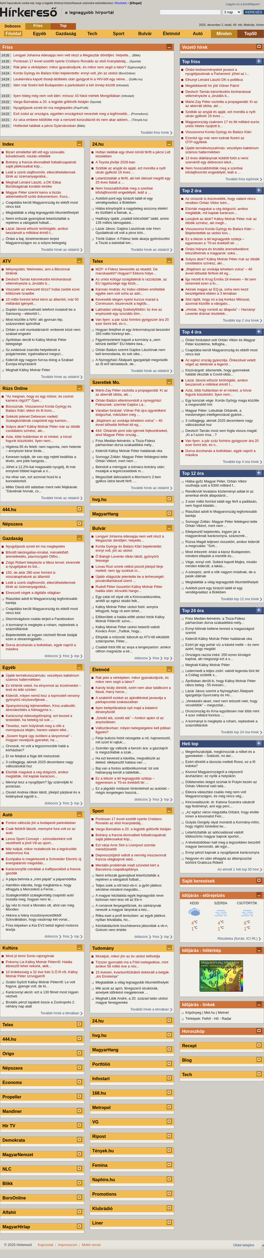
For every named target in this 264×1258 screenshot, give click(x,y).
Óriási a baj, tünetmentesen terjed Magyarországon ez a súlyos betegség (36, 241)
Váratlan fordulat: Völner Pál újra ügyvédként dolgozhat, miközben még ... (131, 412)
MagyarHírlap (16, 1227)
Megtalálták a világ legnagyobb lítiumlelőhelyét (221, 582)
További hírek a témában (60, 1013)
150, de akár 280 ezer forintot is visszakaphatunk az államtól (31, 574)
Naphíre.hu (103, 1179)
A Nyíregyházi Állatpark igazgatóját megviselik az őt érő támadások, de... (132, 362)
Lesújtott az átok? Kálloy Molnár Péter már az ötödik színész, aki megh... (221, 221)
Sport (118, 33)
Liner (97, 1223)
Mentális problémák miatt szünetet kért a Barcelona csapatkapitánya (127, 867)
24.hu (98, 144)
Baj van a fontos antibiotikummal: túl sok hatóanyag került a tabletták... (127, 770)
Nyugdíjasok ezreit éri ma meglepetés (43, 108)
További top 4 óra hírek (241, 462)
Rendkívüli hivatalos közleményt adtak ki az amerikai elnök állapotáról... (219, 493)
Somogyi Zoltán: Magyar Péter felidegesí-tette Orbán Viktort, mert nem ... (221, 524)
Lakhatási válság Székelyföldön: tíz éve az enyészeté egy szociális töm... (129, 311)
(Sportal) (135, 61)
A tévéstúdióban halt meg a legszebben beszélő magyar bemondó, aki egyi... (222, 844)
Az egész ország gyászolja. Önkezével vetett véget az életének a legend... (220, 362)
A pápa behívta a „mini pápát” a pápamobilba (41, 879)
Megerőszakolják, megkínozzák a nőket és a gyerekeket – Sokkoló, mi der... (220, 754)
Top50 (250, 33)
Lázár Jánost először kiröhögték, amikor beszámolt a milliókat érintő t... (216, 382)
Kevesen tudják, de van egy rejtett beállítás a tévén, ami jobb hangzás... (41, 459)
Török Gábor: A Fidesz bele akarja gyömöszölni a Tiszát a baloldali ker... (133, 241)
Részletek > (122, 3)
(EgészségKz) (136, 67)
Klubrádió (102, 1208)
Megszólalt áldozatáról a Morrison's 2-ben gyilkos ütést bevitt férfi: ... (128, 479)
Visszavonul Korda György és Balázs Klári (218, 132)
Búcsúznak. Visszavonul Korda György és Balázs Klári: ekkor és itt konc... (38, 408)
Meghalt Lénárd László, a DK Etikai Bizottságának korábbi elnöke (33, 184)
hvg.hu (99, 499)
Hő (216, 1018)
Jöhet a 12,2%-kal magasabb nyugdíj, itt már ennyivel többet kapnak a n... (41, 469)
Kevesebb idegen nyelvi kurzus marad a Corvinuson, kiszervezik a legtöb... (127, 301)
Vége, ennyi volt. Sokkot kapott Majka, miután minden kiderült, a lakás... (221, 564)
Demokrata (13, 1140)
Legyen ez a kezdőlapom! (243, 4)
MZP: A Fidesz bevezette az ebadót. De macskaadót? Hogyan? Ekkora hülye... (127, 271)
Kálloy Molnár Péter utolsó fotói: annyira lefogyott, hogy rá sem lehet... (127, 609)
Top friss (191, 61)
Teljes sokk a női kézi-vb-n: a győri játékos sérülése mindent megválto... (129, 887)
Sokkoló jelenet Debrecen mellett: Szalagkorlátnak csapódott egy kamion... (37, 418)
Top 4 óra (191, 332)
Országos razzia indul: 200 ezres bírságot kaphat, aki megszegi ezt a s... (218, 657)
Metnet (223, 1012)
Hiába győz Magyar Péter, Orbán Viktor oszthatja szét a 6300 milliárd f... (216, 483)
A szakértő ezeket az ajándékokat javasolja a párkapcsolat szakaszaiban (131, 700)
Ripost (99, 1136)
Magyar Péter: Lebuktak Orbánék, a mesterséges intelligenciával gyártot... (214, 412)
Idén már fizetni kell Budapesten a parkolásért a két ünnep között (64, 85)
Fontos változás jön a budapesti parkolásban (41, 823)
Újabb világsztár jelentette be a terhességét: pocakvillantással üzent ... (130, 579)
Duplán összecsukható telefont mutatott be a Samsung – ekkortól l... (41, 311)
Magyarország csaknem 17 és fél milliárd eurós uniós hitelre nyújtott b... (222, 124)
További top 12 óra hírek (240, 599)
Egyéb (39, 33)
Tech (92, 33)
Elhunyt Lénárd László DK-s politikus (214, 80)
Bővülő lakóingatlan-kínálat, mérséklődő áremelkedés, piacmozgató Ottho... (37, 554)
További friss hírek (154, 132)
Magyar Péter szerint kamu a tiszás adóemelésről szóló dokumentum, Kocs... (38, 194)
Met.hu (209, 1012)
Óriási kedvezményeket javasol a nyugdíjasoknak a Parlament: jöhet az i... (217, 72)
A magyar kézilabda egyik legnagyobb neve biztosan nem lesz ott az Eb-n (130, 897)
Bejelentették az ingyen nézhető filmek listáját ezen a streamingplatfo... (41, 637)
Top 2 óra (191, 190)
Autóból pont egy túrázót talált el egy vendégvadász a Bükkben (213, 590)
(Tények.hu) (139, 119)
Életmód (171, 33)
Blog (187, 1060)
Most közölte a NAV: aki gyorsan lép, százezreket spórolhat (34, 321)
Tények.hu (103, 1151)
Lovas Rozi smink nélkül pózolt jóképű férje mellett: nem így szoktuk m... (129, 568)
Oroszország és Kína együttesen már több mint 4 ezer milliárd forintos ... (222, 713)
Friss (37, 25)
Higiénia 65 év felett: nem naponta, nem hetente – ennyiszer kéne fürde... (43, 449)
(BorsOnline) (127, 73)
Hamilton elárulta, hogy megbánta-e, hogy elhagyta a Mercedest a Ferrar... (38, 887)
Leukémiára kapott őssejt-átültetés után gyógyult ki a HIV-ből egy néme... (71, 79)
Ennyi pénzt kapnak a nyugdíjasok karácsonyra (222, 852)
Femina (100, 1165)
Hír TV (8, 1125)
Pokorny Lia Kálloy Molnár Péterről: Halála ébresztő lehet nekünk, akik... (39, 964)
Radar (226, 1018)
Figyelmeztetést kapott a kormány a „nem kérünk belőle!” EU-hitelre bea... (128, 342)
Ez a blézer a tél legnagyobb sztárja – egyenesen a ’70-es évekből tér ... (214, 241)
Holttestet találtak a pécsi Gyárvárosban (45, 126)
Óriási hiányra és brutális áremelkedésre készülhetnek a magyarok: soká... (217, 251)
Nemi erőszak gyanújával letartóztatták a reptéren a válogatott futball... (37, 220)
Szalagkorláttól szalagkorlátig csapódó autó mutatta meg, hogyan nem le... (40, 897)
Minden (224, 33)
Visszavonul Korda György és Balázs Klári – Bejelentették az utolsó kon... (219, 231)
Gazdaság (66, 33)
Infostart (101, 1078)
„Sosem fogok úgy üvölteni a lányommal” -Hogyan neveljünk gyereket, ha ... (39, 738)
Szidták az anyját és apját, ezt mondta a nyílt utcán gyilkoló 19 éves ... (220, 114)
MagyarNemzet (17, 1154)
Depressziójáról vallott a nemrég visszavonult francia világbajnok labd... (131, 857)
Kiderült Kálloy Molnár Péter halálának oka (218, 639)
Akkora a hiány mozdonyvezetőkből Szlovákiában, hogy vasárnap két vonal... (38, 917)
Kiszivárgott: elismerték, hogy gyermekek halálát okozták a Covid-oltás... (217, 372)
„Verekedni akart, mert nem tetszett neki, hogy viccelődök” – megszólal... (221, 703)
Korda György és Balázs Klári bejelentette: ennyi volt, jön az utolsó (66, 73)
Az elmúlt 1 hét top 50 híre (238, 869)
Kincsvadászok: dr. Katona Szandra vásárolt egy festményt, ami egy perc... (219, 804)
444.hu (9, 509)
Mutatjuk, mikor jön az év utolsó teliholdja (128, 956)
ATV (6, 261)
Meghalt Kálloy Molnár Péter (207, 665)
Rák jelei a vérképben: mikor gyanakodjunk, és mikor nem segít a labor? (70, 67)
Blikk (7, 1183)
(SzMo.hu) (136, 79)
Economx (12, 1082)
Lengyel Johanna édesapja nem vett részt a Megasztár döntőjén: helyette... (72, 55)
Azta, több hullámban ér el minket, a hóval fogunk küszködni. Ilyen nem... (218, 392)
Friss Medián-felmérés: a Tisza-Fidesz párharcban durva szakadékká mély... (215, 620)
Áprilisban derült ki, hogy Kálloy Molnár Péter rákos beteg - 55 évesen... (220, 683)
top (76, 656)
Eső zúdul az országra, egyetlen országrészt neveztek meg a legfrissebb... (72, 114)
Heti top (190, 743)
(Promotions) (139, 113)
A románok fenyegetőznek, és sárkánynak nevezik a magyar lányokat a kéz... (128, 907)
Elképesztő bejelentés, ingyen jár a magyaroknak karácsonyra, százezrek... (216, 534)
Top (63, 25)
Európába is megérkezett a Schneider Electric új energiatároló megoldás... (43, 861)
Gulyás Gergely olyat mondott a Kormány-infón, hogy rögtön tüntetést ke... (222, 824)
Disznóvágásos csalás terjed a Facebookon (40, 619)
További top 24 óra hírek (240, 732)
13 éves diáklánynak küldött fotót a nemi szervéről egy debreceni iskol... (216, 160)
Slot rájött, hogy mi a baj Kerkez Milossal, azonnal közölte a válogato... (217, 301)
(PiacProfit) (80, 107)
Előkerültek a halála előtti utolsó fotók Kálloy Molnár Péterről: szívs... (130, 619)
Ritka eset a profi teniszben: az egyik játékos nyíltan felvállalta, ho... (130, 918)
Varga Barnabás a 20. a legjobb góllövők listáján (51, 102)
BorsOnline (14, 1198)
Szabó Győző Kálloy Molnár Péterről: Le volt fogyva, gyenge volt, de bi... (40, 984)
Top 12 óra (193, 473)
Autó (197, 33)
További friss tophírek (242, 179)
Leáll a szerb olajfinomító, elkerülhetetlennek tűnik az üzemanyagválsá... (41, 174)
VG (95, 1122)
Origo (8, 1053)
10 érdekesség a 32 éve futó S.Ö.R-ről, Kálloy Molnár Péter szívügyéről (42, 974)
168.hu (99, 1093)
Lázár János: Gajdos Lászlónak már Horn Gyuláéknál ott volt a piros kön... (128, 231)
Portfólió (101, 1064)
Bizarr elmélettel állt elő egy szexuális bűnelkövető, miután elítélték (35, 154)
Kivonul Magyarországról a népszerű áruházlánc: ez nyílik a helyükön (214, 774)
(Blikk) (136, 55)
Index (8, 144)
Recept (189, 1045)
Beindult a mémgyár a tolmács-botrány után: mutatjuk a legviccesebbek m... (130, 469)
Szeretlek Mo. (106, 382)
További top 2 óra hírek (241, 320)
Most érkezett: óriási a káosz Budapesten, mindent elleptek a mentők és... (218, 554)
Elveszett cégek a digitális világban (33, 593)
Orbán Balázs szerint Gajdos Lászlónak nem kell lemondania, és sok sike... (130, 352)
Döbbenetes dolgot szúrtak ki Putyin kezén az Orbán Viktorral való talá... (221, 784)
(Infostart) (122, 85)
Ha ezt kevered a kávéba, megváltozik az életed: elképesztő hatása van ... (128, 760)
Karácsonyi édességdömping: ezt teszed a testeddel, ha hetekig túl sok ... (39, 718)
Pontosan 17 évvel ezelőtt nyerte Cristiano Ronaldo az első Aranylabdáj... (71, 61)
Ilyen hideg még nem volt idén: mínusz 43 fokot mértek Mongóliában (67, 96)
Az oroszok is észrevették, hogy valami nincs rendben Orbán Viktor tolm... (220, 201)
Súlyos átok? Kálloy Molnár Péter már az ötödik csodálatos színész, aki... (222, 261)
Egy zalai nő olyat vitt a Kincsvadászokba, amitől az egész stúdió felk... (128, 599)
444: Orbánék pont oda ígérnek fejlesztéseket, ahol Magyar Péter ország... (132, 433)
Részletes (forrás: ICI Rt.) (237, 938)
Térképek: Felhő (198, 1018)
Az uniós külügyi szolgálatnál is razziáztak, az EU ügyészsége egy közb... (131, 281)
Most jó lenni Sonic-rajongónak (30, 956)
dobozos (51, 656)
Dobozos (13, 26)
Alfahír (9, 1212)
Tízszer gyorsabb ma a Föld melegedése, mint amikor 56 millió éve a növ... (132, 964)
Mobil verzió (91, 1245)
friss (66, 656)
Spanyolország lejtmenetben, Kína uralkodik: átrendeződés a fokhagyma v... (41, 708)
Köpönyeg (193, 1012)
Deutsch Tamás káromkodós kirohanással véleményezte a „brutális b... (218, 94)
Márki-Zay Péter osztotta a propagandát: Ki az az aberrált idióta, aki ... (221, 104)
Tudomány (103, 948)
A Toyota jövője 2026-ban (115, 162)
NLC (6, 1169)
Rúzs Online (14, 388)
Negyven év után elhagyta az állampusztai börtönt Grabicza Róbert (218, 860)
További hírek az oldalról (60, 250)
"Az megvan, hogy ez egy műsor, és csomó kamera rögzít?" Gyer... (39, 398)
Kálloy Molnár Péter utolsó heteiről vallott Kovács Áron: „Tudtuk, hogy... (128, 629)
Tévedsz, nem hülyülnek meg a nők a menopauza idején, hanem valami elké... (37, 728)
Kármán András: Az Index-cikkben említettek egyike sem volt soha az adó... (130, 291)
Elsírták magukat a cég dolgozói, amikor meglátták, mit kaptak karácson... (216, 211)
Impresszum (67, 1245)
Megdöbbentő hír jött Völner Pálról (212, 86)
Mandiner (12, 1111)
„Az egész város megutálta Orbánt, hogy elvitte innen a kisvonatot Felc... (222, 814)
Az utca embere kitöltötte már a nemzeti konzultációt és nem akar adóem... (72, 120)
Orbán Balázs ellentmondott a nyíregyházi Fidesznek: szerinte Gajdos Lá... (128, 402)
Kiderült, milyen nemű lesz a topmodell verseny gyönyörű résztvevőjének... (43, 698)
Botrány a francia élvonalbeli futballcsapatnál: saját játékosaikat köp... (41, 164)
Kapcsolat (45, 1245)
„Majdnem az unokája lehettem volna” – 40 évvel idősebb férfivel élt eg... (218, 271)
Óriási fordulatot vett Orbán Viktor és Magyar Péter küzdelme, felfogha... (220, 342)
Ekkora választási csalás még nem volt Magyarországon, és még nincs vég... (215, 794)
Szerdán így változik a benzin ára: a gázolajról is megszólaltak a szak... (132, 750)
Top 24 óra (193, 610)
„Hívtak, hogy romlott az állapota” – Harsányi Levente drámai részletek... (220, 311)
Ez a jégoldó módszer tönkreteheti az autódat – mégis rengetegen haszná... (133, 790)
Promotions (104, 1194)
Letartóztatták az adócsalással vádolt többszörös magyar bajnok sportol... (214, 834)
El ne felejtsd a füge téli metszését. (33, 756)
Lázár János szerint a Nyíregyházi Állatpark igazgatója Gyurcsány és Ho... (219, 693)
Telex (7, 1024)
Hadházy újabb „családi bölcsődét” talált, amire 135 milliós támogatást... (132, 220)
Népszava (12, 524)
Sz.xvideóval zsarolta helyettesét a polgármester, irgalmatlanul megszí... (34, 352)
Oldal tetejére (243, 1245)
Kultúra (10, 948)
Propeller (11, 1097)
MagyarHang (105, 514)
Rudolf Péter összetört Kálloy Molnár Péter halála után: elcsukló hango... (129, 589)
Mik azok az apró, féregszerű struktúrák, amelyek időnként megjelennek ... (127, 990)
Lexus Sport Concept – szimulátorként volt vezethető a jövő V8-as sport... (39, 841)
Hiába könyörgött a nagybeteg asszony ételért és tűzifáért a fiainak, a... (132, 210)
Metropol (101, 1107)
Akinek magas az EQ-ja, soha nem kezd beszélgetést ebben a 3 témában (216, 291)
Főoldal (13, 33)
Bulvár (145, 33)
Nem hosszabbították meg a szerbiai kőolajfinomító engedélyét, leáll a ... (213, 170)
